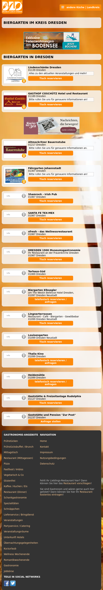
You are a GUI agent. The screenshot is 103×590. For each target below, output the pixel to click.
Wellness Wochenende (17, 554)
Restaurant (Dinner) (15, 492)
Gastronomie (11, 565)
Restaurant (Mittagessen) (18, 458)
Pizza (7, 463)
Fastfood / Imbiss (13, 469)
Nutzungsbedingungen (53, 458)
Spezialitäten (11, 503)
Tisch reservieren (50, 78)
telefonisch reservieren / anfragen (51, 300)
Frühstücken (11, 441)
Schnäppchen (11, 509)
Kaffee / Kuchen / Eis (15, 486)
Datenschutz (47, 463)
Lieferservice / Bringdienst (19, 514)
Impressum (46, 452)
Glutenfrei (9, 480)
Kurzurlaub (10, 548)
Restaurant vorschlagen (77, 483)
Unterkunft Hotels (14, 537)
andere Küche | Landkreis (80, 7)
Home (43, 441)
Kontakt (44, 447)
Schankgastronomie (15, 497)
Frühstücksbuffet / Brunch (19, 447)
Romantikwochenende (16, 560)
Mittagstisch (11, 452)
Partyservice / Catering (17, 526)
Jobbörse (9, 571)
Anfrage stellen (51, 421)
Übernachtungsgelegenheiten (21, 543)
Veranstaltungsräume (16, 531)
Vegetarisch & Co (14, 475)
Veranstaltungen (13, 520)
